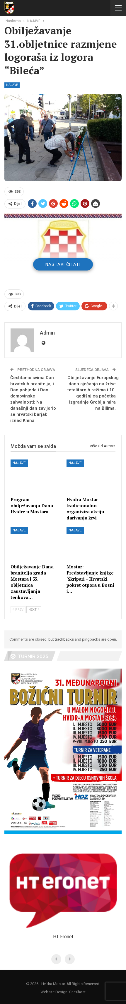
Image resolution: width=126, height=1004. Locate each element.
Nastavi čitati (63, 264)
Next (33, 609)
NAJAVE (12, 84)
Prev (18, 609)
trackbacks (64, 639)
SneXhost (77, 992)
